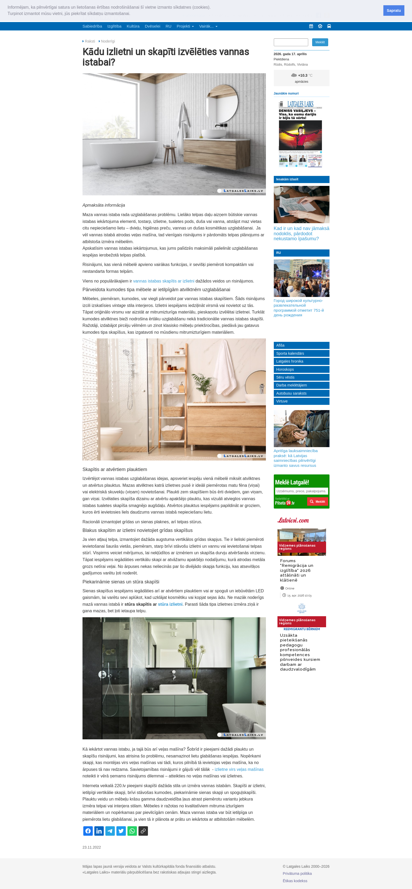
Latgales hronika (289, 361)
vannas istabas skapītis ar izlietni (163, 281)
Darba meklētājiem (291, 385)
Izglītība (114, 26)
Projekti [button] (185, 26)
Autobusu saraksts (291, 393)
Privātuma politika (297, 873)
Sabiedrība (92, 26)
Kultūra (133, 26)
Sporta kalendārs (290, 353)
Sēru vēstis (285, 377)
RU (168, 26)
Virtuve (282, 401)
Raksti (90, 41)
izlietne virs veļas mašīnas (239, 769)
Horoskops (285, 369)
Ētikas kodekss (295, 881)
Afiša (280, 345)
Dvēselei (152, 26)
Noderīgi (108, 41)
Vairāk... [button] (208, 26)
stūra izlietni (170, 604)
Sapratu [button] (394, 10)
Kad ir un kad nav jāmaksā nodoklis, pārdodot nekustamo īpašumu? (301, 234)
